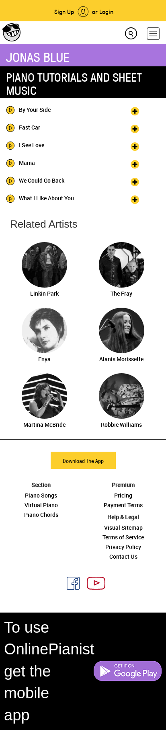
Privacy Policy (123, 547)
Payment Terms (123, 505)
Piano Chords (41, 514)
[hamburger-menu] (153, 33)
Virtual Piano (41, 505)
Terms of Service (123, 537)
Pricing (123, 495)
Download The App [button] (83, 461)
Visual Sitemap (123, 527)
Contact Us (123, 556)
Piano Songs (41, 495)
